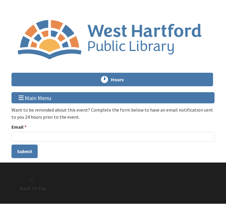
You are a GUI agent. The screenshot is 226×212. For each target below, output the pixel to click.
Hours (120, 79)
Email (17, 127)
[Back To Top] (31, 184)
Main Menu (35, 97)
